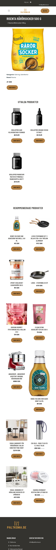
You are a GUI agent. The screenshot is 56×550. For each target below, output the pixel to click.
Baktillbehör (24, 74)
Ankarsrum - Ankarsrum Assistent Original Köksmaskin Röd (17, 376)
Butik (45, 11)
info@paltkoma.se (44, 5)
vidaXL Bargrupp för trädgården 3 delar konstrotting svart (17, 445)
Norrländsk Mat (15, 546)
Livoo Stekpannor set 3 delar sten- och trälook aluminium (39, 238)
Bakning (17, 74)
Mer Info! (12, 87)
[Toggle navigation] (9, 10)
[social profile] (30, 2)
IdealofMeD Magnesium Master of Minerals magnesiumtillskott (16, 176)
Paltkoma (13, 542)
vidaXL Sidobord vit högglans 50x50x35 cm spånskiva (16, 492)
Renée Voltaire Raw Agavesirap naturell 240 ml (16, 238)
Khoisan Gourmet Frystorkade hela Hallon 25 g (16, 329)
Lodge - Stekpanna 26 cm (39, 283)
